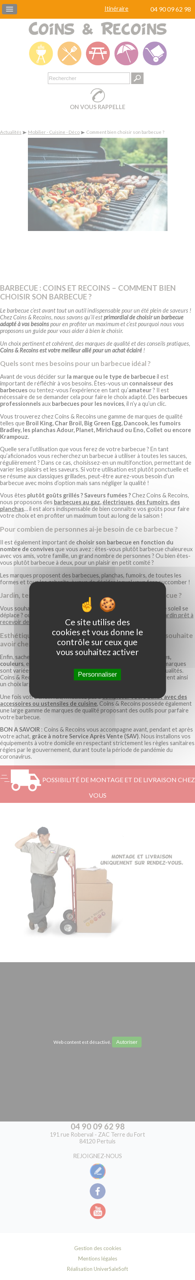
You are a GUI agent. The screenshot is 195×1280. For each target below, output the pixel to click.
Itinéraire (116, 8)
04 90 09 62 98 (170, 9)
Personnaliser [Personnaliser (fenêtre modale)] (97, 674)
